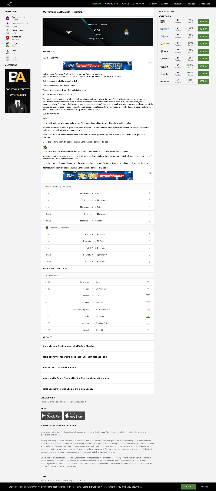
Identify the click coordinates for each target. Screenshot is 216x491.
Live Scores (138, 4)
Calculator (177, 4)
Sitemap (59, 481)
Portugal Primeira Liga (98, 39)
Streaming (152, 4)
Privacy (51, 481)
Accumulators (111, 4)
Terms (43, 481)
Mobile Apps (204, 4)
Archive (125, 4)
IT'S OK (188, 487)
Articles (164, 4)
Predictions (96, 4)
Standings (190, 4)
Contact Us (80, 481)
